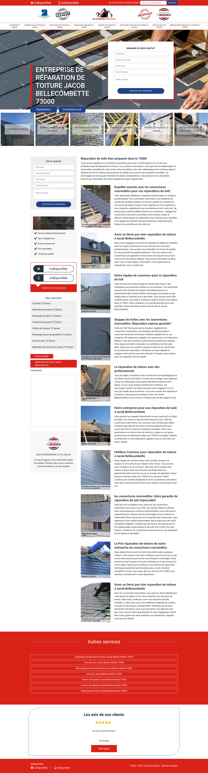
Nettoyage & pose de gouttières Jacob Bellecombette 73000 (104, 668)
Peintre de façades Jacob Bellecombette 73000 (104, 679)
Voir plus (104, 748)
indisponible (40, 3)
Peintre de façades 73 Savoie (107, 26)
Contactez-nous (72, 109)
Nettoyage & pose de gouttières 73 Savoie (134, 26)
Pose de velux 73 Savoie (159, 26)
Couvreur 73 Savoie (14, 26)
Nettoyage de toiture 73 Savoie (60, 26)
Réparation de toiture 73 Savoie (35, 26)
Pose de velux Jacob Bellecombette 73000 (104, 662)
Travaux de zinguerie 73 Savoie (84, 26)
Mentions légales (170, 766)
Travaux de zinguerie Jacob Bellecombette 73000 (104, 685)
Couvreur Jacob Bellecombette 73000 (104, 674)
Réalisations (43, 109)
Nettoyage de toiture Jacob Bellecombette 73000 (104, 691)
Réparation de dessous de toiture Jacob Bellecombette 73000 (104, 657)
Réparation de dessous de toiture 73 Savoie (185, 26)
